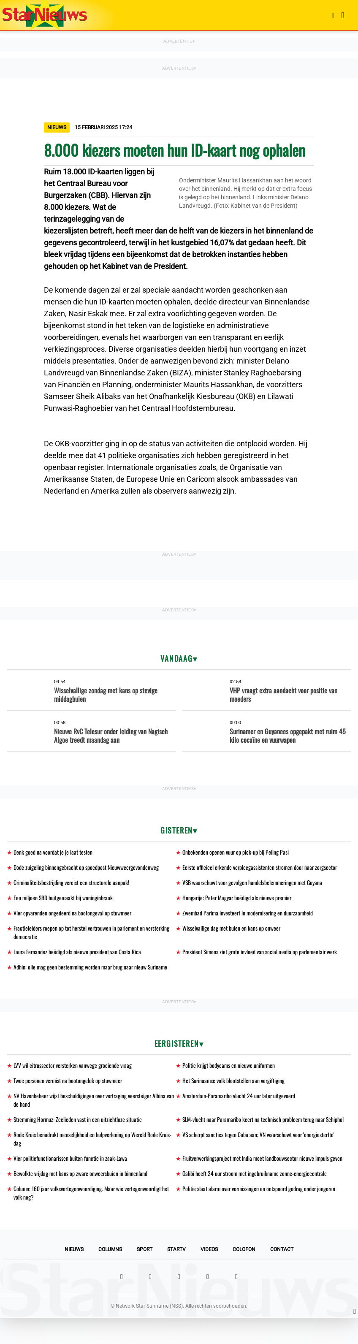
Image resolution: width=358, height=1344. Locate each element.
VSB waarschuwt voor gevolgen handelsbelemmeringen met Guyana (253, 883)
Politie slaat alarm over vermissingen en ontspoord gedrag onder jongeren (260, 1214)
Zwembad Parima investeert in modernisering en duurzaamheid (249, 914)
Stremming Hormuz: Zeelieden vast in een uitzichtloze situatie (79, 1125)
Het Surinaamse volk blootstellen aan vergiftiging (234, 1085)
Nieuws (74, 1276)
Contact (281, 1276)
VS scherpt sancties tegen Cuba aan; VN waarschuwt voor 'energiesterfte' (259, 1149)
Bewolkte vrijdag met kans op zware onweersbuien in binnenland (81, 1198)
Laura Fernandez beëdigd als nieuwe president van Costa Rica (78, 954)
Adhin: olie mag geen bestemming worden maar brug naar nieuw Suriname (93, 970)
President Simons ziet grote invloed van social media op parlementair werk (261, 954)
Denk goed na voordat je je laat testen (53, 852)
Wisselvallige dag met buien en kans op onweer (231, 930)
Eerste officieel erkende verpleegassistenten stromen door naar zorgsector (261, 867)
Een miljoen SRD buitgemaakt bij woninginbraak (64, 899)
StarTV (176, 1276)
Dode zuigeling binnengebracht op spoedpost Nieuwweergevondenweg (87, 867)
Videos (209, 1276)
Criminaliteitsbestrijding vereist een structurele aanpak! (73, 883)
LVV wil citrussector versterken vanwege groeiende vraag (74, 1069)
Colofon (244, 1276)
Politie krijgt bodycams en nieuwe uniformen (229, 1069)
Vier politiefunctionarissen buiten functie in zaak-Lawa (71, 1174)
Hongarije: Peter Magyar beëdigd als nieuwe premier (238, 899)
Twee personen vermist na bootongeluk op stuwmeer (69, 1085)
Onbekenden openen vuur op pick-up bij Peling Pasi (236, 852)
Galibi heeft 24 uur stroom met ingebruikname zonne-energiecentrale (256, 1198)
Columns (110, 1276)
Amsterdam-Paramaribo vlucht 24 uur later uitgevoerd (240, 1100)
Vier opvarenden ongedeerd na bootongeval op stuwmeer (73, 914)
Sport (144, 1276)
